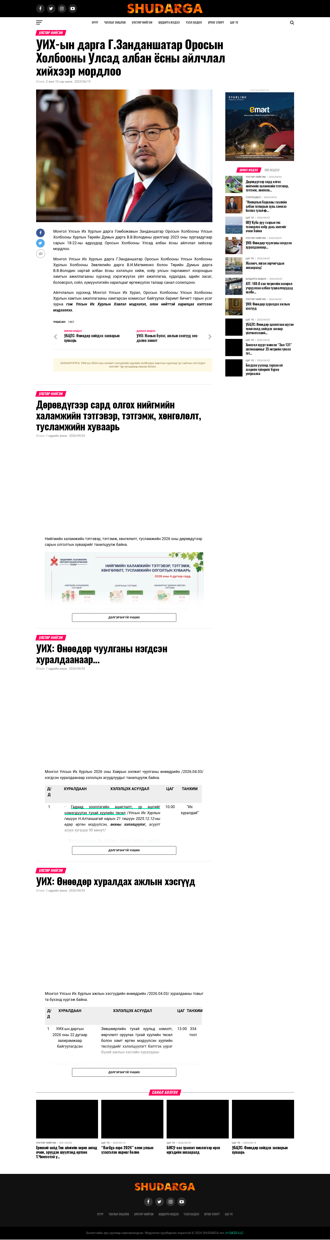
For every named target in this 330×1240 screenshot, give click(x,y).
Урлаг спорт (216, 22)
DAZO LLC (234, 1233)
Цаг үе (234, 22)
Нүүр (95, 22)
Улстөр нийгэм (142, 22)
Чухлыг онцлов (115, 22)
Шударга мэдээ (169, 22)
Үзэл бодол (194, 22)
